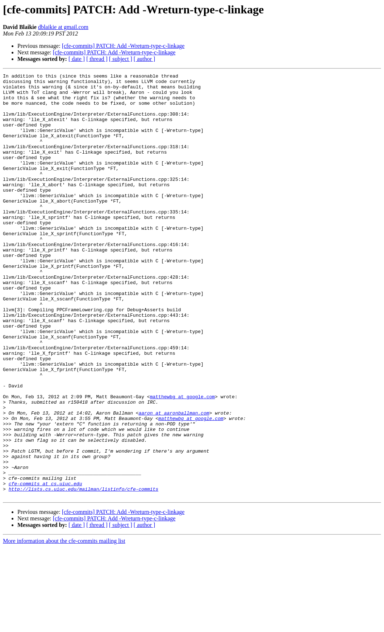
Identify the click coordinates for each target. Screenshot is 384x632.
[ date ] (76, 59)
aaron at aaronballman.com (173, 481)
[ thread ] (97, 59)
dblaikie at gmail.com (63, 27)
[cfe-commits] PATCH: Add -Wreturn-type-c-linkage (123, 46)
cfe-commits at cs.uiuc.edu (45, 566)
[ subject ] (120, 59)
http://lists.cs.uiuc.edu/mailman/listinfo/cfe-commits (83, 572)
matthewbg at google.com (182, 461)
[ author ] (144, 59)
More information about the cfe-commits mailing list (64, 626)
